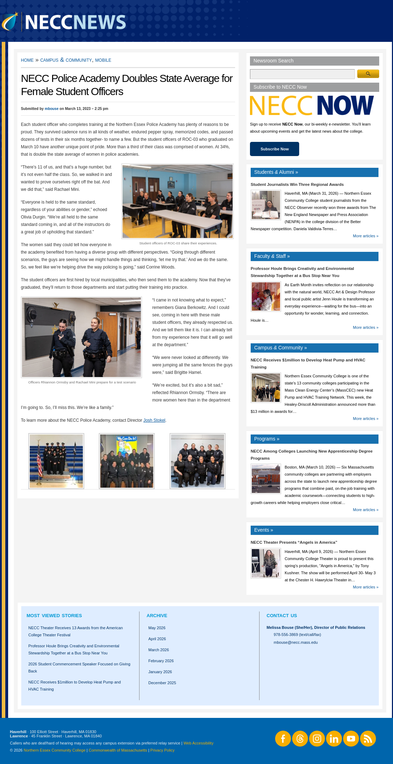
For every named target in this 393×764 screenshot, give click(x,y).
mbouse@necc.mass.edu (296, 642)
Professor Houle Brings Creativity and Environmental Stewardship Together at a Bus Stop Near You (73, 649)
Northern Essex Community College (55, 750)
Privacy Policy (162, 750)
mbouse (51, 109)
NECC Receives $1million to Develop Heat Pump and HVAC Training (74, 685)
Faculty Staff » (272, 256)
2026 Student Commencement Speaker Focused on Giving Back (79, 667)
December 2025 (162, 683)
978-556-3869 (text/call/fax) (297, 634)
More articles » (365, 236)
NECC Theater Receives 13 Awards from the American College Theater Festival (75, 631)
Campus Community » (280, 347)
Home (27, 59)
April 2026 (157, 639)
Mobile (103, 59)
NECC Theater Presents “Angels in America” (294, 542)
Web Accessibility (198, 743)
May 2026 (156, 628)
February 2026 (161, 661)
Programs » (266, 439)
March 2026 (158, 650)
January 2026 (160, 672)
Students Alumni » (276, 172)
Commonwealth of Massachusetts (118, 750)
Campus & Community (66, 59)
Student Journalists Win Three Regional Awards (297, 184)
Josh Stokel (154, 420)
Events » (263, 530)
